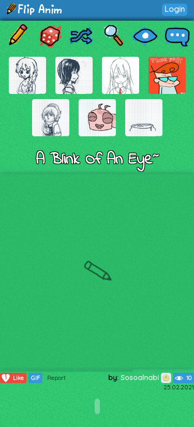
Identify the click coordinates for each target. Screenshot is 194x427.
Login (175, 9)
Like (12, 378)
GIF (35, 378)
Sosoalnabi (146, 377)
